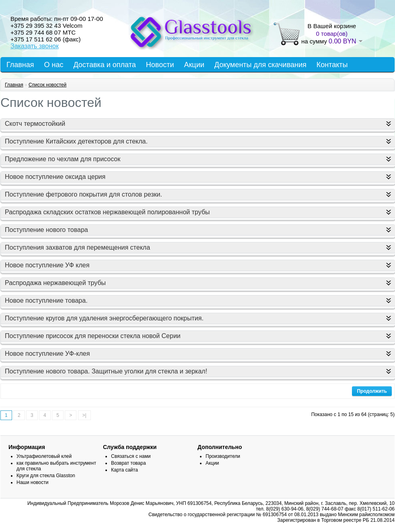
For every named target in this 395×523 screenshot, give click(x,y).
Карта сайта (124, 470)
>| (84, 415)
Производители (223, 456)
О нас (54, 65)
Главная (20, 65)
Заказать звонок (34, 46)
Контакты (332, 65)
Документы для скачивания (260, 65)
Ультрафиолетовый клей (44, 456)
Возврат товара (128, 463)
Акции (194, 65)
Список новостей (47, 85)
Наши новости (32, 482)
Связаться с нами (130, 456)
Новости (160, 65)
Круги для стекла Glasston (45, 475)
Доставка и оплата (104, 65)
